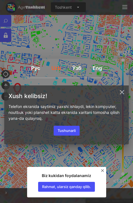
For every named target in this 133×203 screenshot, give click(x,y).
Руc (35, 68)
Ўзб (76, 68)
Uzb (56, 68)
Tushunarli (67, 130)
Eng (97, 68)
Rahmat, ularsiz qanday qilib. (66, 186)
